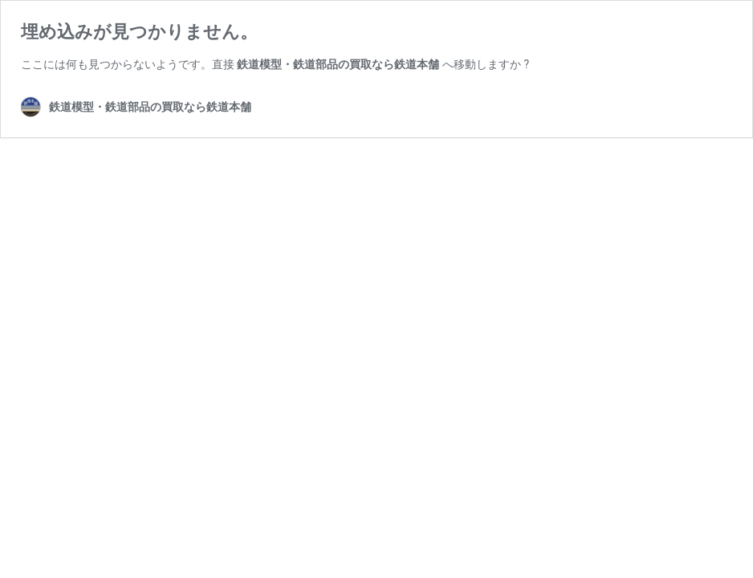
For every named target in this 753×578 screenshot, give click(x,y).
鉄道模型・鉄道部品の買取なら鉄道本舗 (338, 64)
